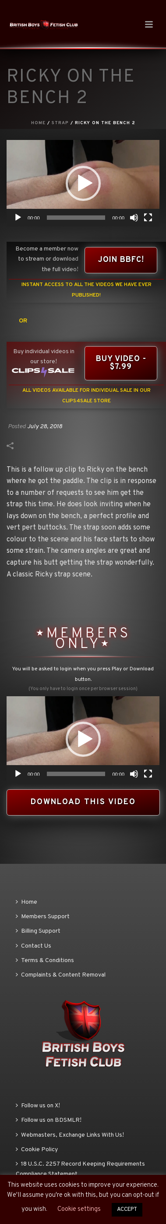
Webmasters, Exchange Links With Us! (70, 1135)
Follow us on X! (38, 1105)
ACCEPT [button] (127, 1209)
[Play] (18, 217)
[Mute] (134, 217)
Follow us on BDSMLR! (48, 1120)
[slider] (76, 217)
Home (38, 123)
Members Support (43, 916)
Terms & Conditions (45, 960)
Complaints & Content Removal (61, 975)
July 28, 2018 (44, 426)
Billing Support (38, 931)
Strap (60, 123)
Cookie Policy (37, 1149)
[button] (83, 183)
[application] (83, 183)
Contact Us (33, 946)
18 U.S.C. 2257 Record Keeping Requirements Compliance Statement (80, 1169)
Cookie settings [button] (79, 1209)
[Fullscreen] (148, 217)
